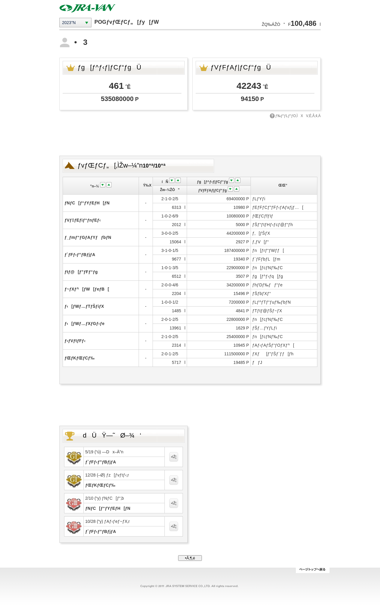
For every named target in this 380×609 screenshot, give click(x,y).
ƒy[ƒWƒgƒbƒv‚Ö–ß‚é (312, 570)
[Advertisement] (190, 136)
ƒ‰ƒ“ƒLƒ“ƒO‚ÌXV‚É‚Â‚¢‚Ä (298, 116)
